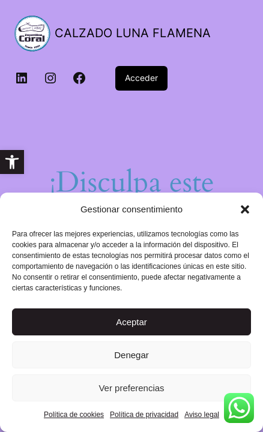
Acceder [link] (141, 78)
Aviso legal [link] (201, 414)
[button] (245, 209)
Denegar (131, 355)
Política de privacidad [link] (144, 414)
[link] (12, 162)
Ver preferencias (131, 388)
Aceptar (131, 322)
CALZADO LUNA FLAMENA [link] (133, 33)
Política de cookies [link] (74, 414)
